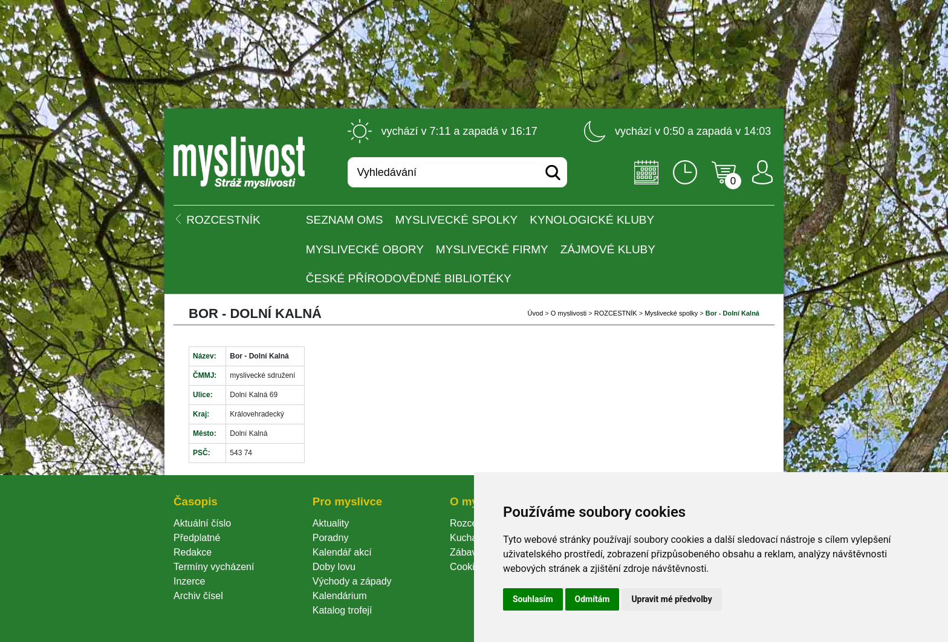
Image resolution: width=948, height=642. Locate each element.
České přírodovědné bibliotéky (408, 278)
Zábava (466, 552)
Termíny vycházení (214, 567)
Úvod (536, 313)
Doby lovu (334, 567)
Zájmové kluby (607, 249)
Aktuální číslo (202, 523)
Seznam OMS (344, 219)
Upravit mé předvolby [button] (671, 599)
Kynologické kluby (592, 219)
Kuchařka (470, 538)
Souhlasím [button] (533, 599)
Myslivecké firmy (492, 249)
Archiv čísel (198, 596)
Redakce (193, 552)
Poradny (331, 538)
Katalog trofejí (342, 610)
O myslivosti (568, 313)
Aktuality (331, 523)
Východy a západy (352, 581)
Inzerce (189, 581)
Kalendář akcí (342, 552)
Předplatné (197, 538)
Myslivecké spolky (456, 219)
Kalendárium (340, 596)
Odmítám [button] (592, 599)
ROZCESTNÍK (615, 313)
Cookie (467, 567)
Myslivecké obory (365, 249)
